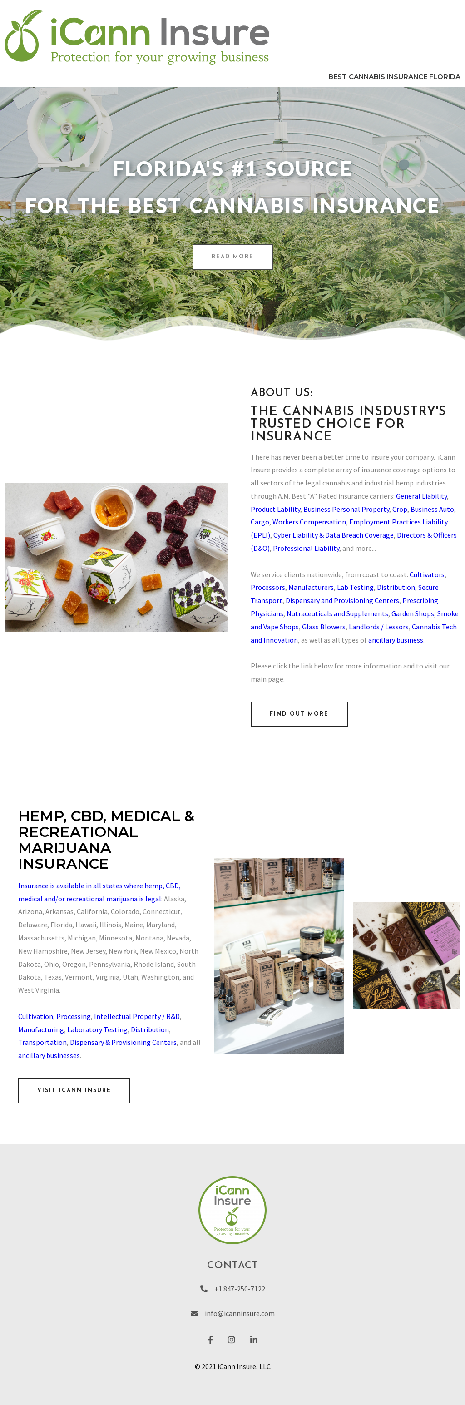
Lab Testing (355, 587)
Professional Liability (306, 548)
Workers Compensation (309, 521)
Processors (268, 587)
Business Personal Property (346, 509)
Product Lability (275, 509)
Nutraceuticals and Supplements (337, 613)
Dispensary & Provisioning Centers (123, 1042)
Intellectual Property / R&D (137, 1016)
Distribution (396, 587)
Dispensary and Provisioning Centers (342, 600)
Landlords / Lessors (379, 626)
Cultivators (427, 574)
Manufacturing (41, 1029)
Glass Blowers (324, 626)
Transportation (42, 1042)
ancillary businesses (49, 1055)
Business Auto (432, 509)
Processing (73, 1016)
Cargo (260, 521)
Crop (399, 509)
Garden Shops (412, 613)
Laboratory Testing (97, 1029)
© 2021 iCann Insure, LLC (233, 1366)
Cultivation (35, 1016)
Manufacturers (311, 587)
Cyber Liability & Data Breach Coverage (333, 534)
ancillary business (395, 639)
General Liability (421, 495)
